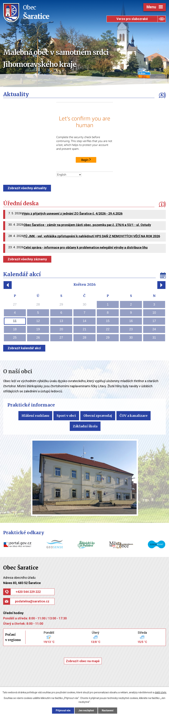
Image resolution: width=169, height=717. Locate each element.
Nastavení (107, 710)
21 (84, 329)
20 (61, 329)
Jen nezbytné (86, 710)
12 (38, 321)
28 (84, 337)
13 (61, 321)
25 (15, 337)
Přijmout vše (63, 710)
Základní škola (85, 426)
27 (61, 337)
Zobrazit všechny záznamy (27, 259)
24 (154, 329)
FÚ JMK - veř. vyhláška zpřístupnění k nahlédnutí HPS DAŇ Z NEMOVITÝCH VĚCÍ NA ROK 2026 (92, 236)
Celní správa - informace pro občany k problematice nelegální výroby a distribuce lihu (86, 247)
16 (131, 321)
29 (108, 337)
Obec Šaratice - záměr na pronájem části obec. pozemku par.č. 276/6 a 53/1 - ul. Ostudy (87, 225)
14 (84, 321)
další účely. (161, 692)
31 (154, 337)
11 (15, 321)
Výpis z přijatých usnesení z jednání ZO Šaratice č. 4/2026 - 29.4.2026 (72, 213)
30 (131, 337)
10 (154, 312)
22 (108, 329)
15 (108, 321)
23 (131, 329)
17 (154, 321)
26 (38, 337)
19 (38, 329)
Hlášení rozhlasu (35, 416)
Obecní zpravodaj (98, 416)
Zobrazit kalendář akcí (24, 348)
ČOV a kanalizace (133, 416)
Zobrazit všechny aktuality (27, 188)
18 (15, 329)
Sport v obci (66, 416)
